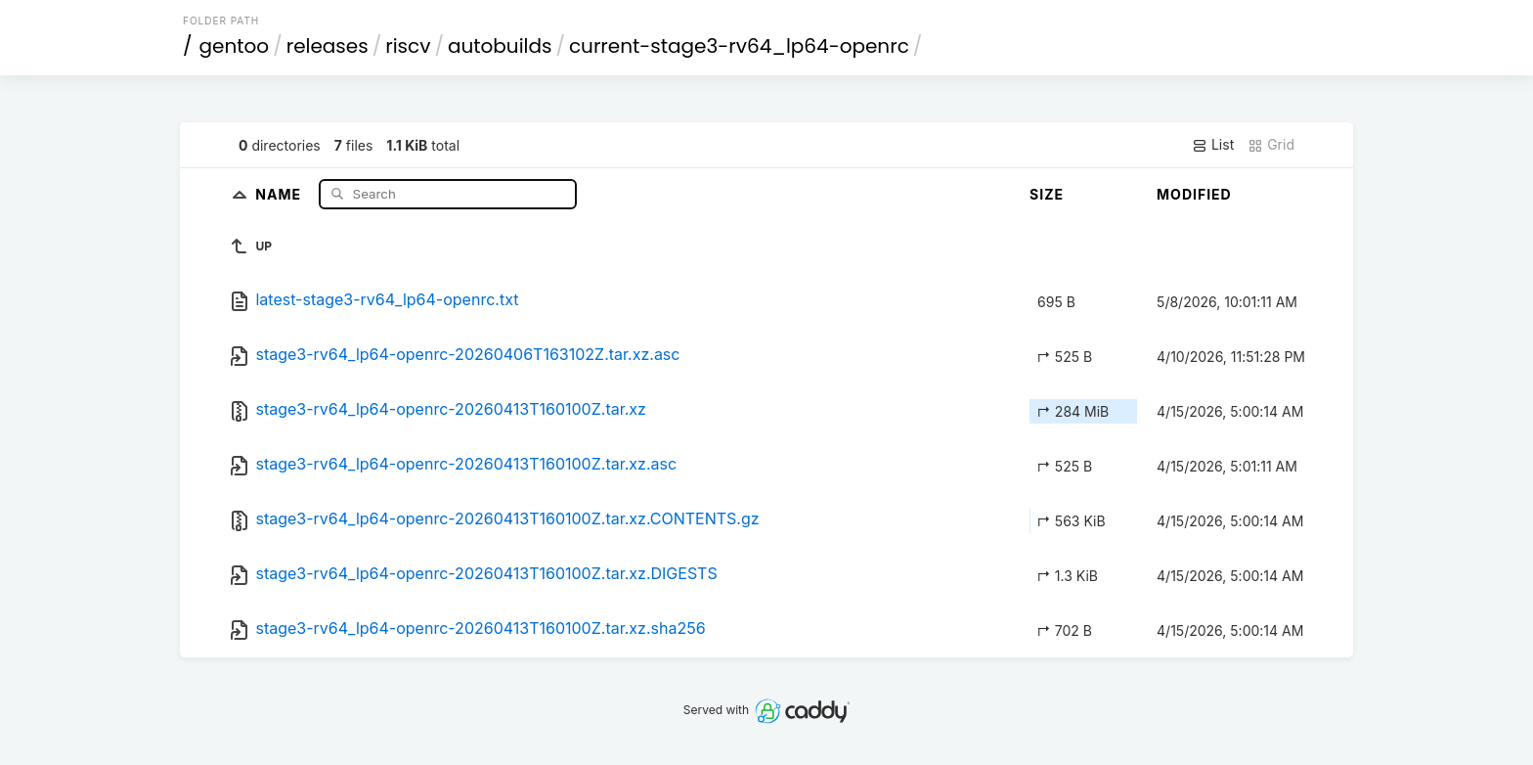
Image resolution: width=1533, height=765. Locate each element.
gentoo (234, 46)
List (1213, 145)
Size (1046, 194)
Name (280, 193)
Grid (1271, 145)
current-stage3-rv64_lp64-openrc (739, 46)
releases (327, 46)
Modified (1194, 194)
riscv (407, 46)
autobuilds (500, 46)
